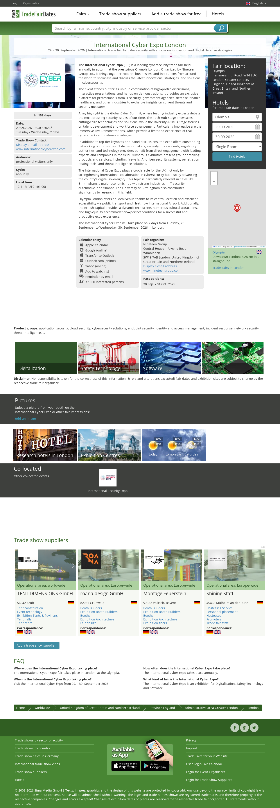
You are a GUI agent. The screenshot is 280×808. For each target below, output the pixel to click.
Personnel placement (222, 612)
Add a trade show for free (176, 14)
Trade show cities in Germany (37, 756)
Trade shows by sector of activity (39, 740)
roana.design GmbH (101, 594)
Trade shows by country (32, 748)
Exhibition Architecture (97, 619)
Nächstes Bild (73, 565)
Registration (32, 3)
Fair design (88, 623)
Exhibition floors (155, 623)
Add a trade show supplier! (37, 645)
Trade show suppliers (120, 14)
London (253, 708)
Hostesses (213, 615)
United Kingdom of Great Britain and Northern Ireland (100, 708)
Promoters (214, 619)
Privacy (191, 740)
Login (16, 3)
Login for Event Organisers (205, 772)
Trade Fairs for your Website (207, 756)
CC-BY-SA (261, 247)
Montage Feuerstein (164, 594)
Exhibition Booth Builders (99, 612)
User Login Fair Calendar (204, 764)
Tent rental (25, 623)
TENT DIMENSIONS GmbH (45, 594)
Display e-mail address (33, 145)
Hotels (218, 14)
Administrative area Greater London (211, 708)
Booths (85, 615)
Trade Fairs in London (228, 268)
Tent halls (24, 619)
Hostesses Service (219, 608)
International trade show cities (37, 764)
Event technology (29, 612)
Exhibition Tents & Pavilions (37, 615)
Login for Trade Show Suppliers (209, 780)
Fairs (82, 14)
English (259, 3)
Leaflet (217, 247)
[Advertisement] (140, 312)
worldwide (42, 708)
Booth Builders (91, 608)
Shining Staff (219, 594)
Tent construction (30, 608)
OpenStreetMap (239, 247)
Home (20, 708)
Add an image (25, 418)
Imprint (191, 748)
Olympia (218, 252)
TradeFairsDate (34, 13)
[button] (237, 208)
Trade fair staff (217, 623)
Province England (162, 708)
